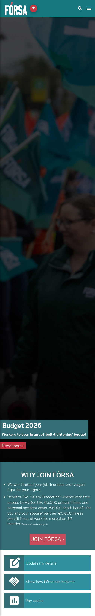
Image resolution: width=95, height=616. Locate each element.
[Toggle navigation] (89, 8)
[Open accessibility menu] (33, 8)
